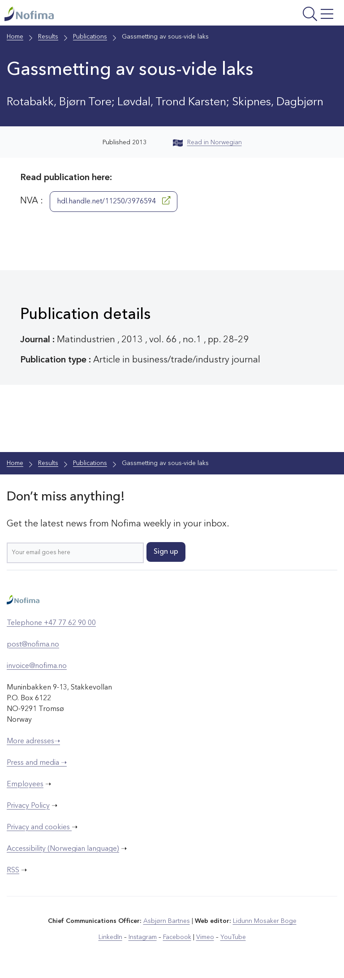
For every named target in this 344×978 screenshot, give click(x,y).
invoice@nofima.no (37, 666)
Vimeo (205, 937)
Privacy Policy (28, 806)
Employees (25, 784)
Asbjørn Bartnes (166, 921)
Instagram (143, 937)
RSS (13, 870)
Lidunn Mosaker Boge (265, 921)
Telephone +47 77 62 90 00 (51, 623)
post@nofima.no (33, 644)
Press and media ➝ (37, 763)
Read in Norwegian (207, 142)
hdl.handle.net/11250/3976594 (113, 200)
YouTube (233, 937)
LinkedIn (110, 937)
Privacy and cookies (39, 827)
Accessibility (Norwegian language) (63, 849)
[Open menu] (278, 15)
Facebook (177, 937)
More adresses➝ (33, 741)
